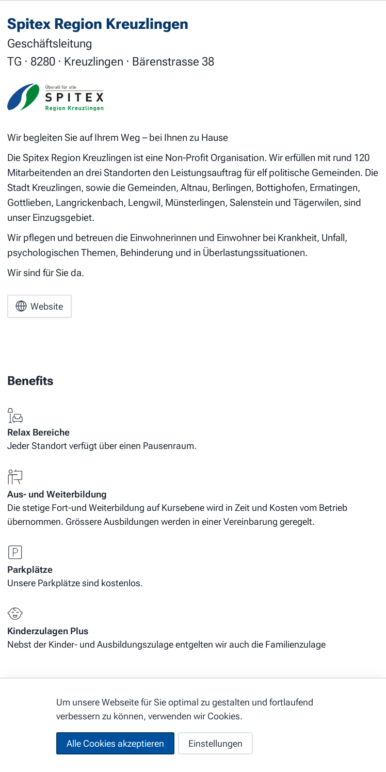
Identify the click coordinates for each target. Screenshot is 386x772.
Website (39, 306)
